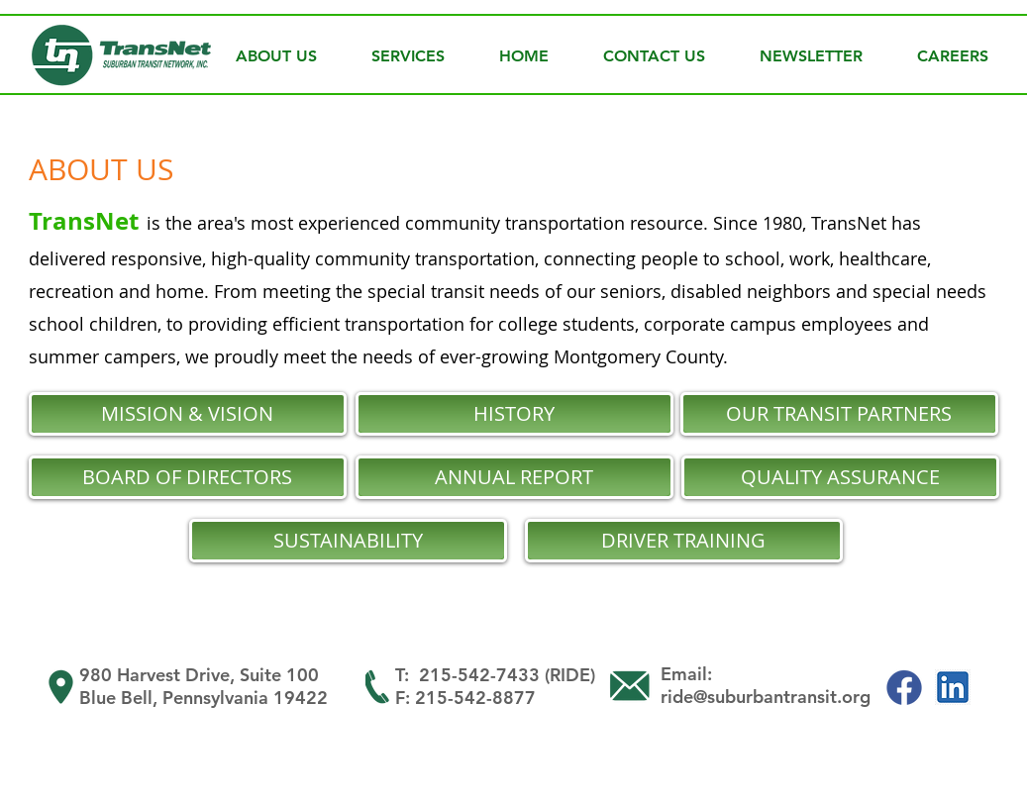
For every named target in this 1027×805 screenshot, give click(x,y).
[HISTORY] (514, 414)
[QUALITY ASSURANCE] (840, 477)
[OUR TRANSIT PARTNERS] (839, 414)
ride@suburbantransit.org (766, 696)
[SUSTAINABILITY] (348, 540)
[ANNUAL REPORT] (514, 477)
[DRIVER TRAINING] (684, 540)
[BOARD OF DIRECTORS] (188, 477)
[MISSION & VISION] (188, 414)
